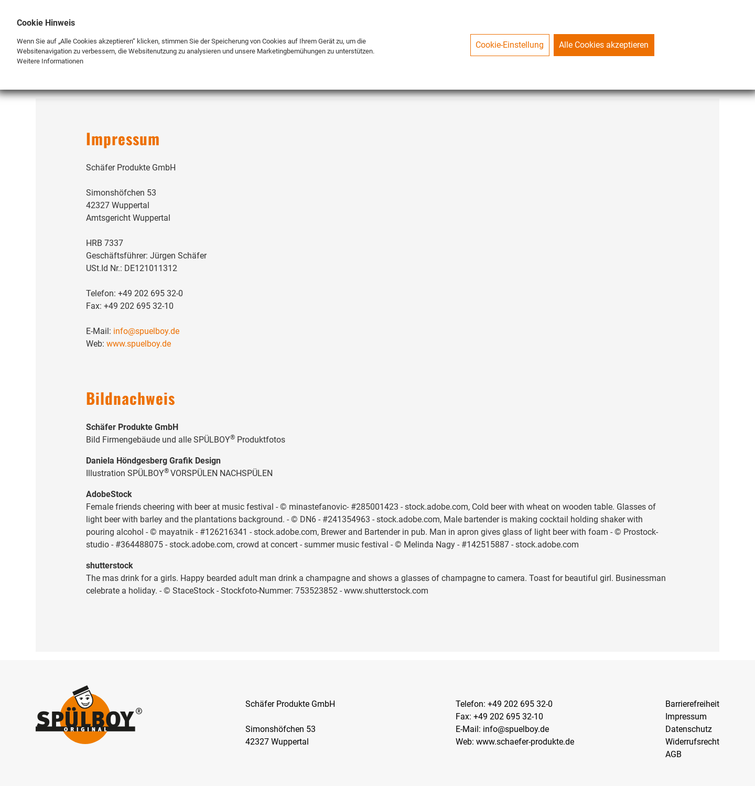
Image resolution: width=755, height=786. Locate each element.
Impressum (686, 717)
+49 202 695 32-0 (520, 704)
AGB (673, 754)
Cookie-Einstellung (510, 45)
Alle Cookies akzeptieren (604, 45)
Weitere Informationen (50, 61)
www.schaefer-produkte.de (525, 742)
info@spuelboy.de (146, 331)
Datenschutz (688, 729)
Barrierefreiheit (692, 704)
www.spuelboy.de (138, 344)
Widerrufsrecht (692, 742)
